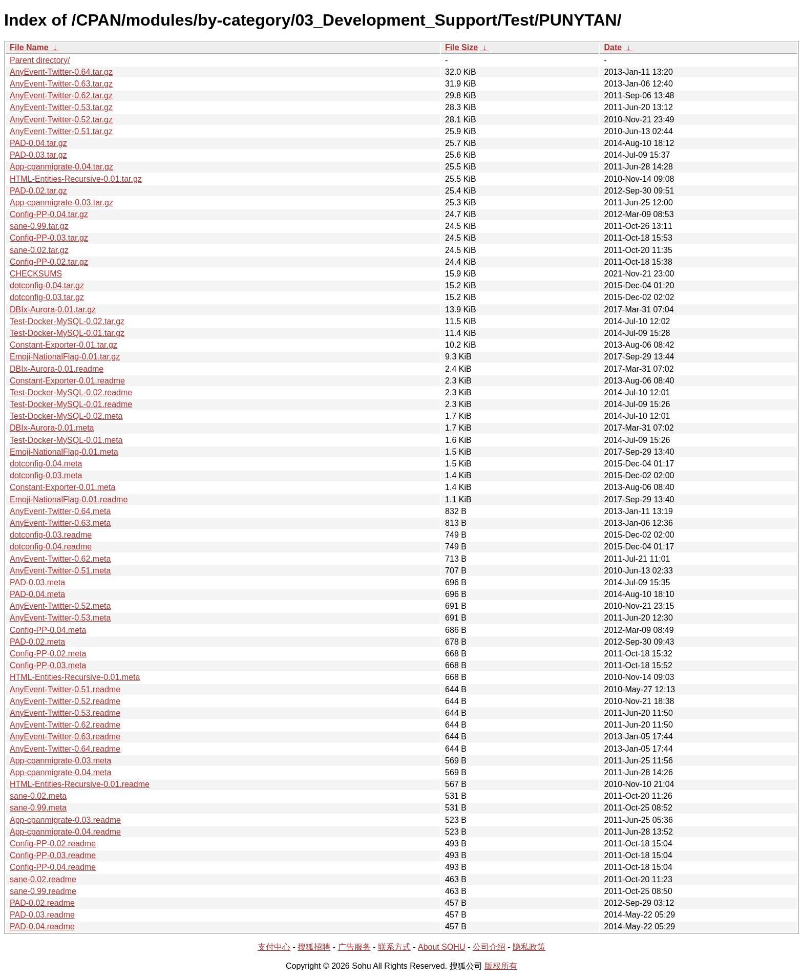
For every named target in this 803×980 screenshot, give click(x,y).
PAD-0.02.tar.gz (38, 190)
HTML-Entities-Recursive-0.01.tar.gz (76, 179)
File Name (29, 47)
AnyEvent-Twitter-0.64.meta (60, 511)
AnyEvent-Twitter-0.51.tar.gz (61, 131)
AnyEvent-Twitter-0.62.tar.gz (61, 95)
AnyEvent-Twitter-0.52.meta (60, 606)
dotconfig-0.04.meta (46, 463)
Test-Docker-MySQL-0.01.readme (71, 404)
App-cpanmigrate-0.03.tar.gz (61, 202)
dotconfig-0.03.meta (46, 475)
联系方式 (394, 947)
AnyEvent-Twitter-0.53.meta (60, 617)
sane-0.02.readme (43, 879)
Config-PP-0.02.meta (48, 653)
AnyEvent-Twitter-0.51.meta (60, 570)
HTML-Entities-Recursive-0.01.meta (75, 677)
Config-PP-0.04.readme (53, 867)
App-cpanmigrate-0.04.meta (60, 772)
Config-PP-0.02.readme (53, 843)
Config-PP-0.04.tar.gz (49, 214)
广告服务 (354, 947)
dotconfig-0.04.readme (51, 546)
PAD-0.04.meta (37, 594)
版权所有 (500, 966)
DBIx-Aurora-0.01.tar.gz (53, 309)
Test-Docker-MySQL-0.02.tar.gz (67, 321)
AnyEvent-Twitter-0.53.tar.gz (61, 107)
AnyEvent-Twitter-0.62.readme (65, 724)
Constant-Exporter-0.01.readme (67, 380)
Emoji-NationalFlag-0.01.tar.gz (65, 356)
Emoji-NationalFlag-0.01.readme (69, 499)
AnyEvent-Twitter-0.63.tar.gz (61, 83)
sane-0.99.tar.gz (39, 226)
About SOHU (441, 947)
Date (613, 47)
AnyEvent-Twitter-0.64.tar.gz (61, 72)
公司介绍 (489, 947)
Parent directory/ (40, 60)
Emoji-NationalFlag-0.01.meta (64, 452)
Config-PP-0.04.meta (48, 630)
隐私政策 (529, 947)
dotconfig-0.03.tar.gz (47, 297)
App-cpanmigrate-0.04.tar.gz (61, 166)
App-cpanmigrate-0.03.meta (60, 760)
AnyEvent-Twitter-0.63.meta (60, 523)
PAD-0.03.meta (37, 582)
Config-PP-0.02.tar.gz (49, 262)
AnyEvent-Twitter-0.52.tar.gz (61, 119)
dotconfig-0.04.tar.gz (47, 285)
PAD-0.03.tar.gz (38, 155)
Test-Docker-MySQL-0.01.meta (66, 440)
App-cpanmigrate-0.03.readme (65, 820)
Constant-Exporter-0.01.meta (62, 487)
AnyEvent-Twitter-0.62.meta (60, 559)
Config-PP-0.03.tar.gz (49, 237)
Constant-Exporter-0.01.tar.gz (63, 344)
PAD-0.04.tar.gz (38, 143)
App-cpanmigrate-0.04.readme (65, 831)
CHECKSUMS (36, 273)
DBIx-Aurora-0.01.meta (52, 427)
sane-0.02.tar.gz (39, 250)
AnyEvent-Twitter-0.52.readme (65, 701)
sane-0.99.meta (38, 807)
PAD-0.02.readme (42, 903)
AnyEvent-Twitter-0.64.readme (65, 748)
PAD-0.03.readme (42, 914)
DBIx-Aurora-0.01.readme (56, 369)
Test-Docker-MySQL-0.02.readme (71, 392)
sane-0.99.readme (43, 891)
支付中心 (274, 947)
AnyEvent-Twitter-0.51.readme (65, 689)
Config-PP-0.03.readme (53, 855)
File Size (461, 47)
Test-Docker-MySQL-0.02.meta (66, 416)
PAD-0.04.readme (42, 926)
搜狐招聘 (314, 947)
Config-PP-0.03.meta (48, 665)
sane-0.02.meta (38, 796)
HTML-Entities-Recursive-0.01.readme (80, 784)
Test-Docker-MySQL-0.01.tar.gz (67, 333)
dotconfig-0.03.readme (51, 534)
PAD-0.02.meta (37, 641)
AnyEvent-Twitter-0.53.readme (65, 713)
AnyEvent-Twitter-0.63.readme (65, 736)
